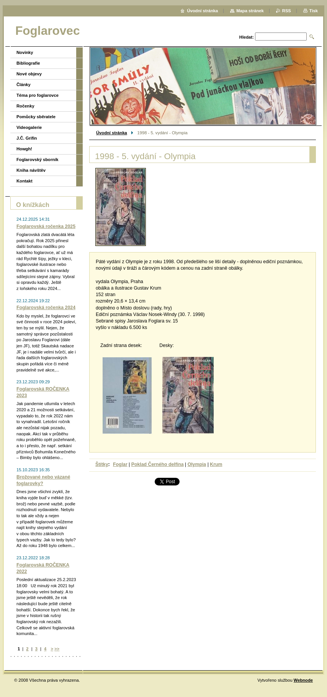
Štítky (101, 464)
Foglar (120, 464)
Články (23, 84)
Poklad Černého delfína (157, 464)
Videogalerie (29, 127)
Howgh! (24, 149)
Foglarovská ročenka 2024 (45, 307)
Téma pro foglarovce (37, 95)
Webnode (303, 680)
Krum (216, 464)
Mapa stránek (250, 10)
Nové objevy (29, 74)
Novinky (24, 52)
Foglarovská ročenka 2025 (45, 226)
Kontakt (24, 181)
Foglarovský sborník (37, 159)
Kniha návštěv (31, 170)
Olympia (197, 464)
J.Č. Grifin (26, 138)
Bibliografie (28, 63)
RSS (286, 10)
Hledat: (246, 37)
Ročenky (25, 106)
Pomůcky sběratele (36, 116)
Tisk (313, 10)
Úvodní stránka (111, 132)
